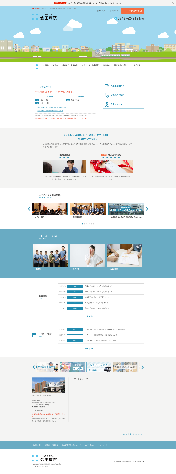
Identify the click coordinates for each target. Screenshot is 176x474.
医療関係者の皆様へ (121, 65)
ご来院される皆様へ (50, 65)
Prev (29, 209)
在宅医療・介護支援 (51, 445)
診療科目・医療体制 (70, 65)
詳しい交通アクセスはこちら (133, 434)
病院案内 (106, 65)
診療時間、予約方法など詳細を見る (50, 111)
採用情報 (137, 65)
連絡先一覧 (37, 445)
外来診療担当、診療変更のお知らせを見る (52, 107)
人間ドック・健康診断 (90, 65)
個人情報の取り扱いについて (71, 445)
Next (147, 209)
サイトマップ (114, 11)
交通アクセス (101, 11)
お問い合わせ (89, 445)
